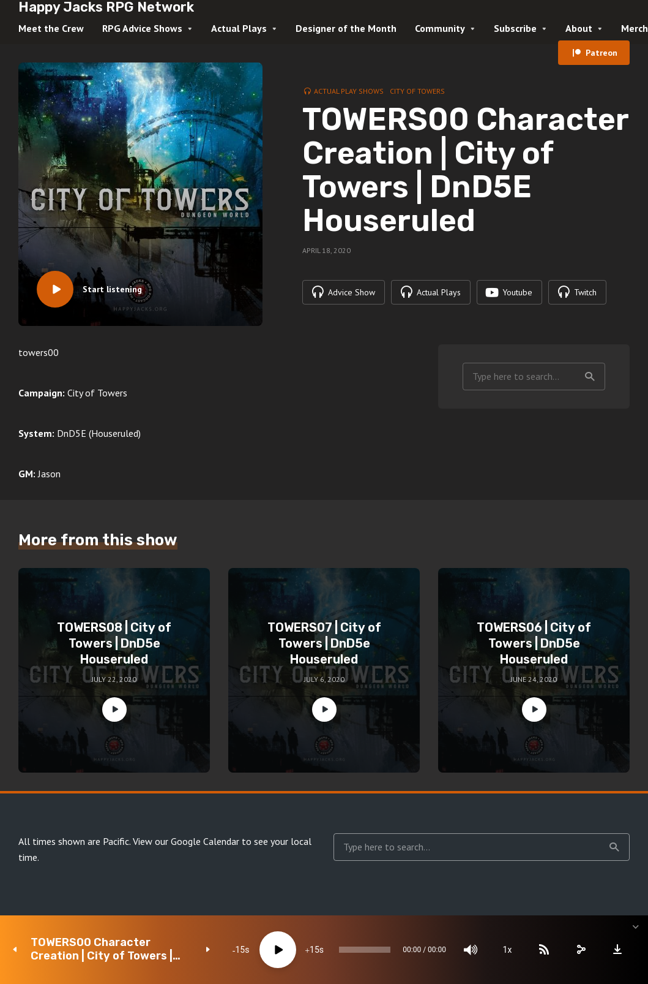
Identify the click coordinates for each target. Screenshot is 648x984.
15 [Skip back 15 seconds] (240, 950)
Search (590, 376)
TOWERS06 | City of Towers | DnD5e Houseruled (534, 643)
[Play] (277, 949)
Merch (634, 28)
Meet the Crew (51, 28)
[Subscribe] (544, 949)
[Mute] (470, 949)
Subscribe (515, 28)
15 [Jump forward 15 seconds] (314, 950)
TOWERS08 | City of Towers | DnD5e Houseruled (114, 643)
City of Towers (417, 91)
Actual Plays (239, 28)
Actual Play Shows (349, 91)
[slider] (365, 950)
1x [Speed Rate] (507, 950)
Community (440, 28)
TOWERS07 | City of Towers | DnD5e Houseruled (324, 643)
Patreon (601, 52)
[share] (580, 949)
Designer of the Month (346, 28)
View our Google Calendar (186, 841)
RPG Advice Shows (142, 28)
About (578, 28)
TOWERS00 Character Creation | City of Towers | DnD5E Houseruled (102, 949)
